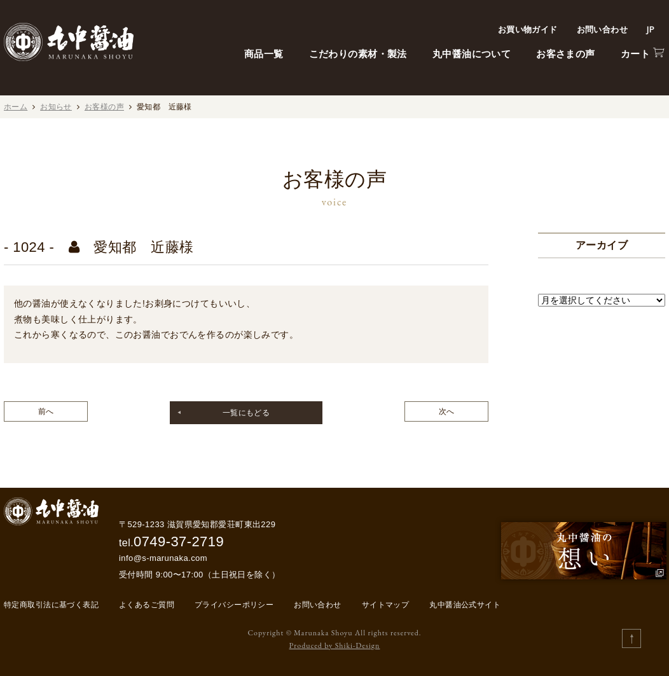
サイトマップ (386, 604)
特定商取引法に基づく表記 (51, 604)
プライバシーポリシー (234, 604)
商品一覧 (264, 54)
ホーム (15, 106)
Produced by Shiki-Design (334, 645)
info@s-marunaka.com (163, 558)
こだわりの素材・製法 (358, 54)
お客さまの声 (565, 54)
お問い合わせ (602, 29)
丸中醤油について (471, 54)
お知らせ (56, 106)
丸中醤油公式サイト (464, 604)
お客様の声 (104, 106)
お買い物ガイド (528, 29)
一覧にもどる (246, 412)
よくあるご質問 (146, 604)
